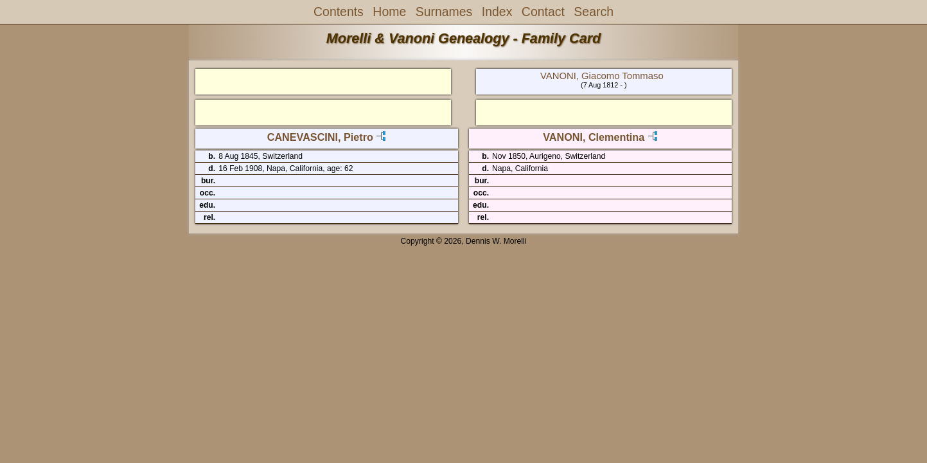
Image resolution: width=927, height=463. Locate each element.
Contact (543, 12)
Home (389, 12)
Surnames (444, 12)
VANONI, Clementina (593, 137)
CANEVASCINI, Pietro (320, 137)
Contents (338, 12)
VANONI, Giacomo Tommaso (602, 76)
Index (497, 12)
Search (594, 12)
